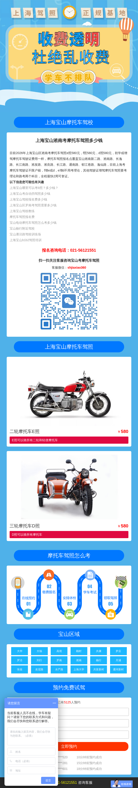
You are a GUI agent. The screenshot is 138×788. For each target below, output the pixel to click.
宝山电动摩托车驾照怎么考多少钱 (33, 222)
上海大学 (78, 669)
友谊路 (39, 669)
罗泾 (19, 660)
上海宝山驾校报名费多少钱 (28, 199)
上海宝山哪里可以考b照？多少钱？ (34, 188)
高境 (59, 651)
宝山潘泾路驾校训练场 (25, 234)
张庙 (19, 669)
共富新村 (98, 669)
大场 (39, 651)
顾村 (79, 651)
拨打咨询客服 (69, 782)
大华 (19, 651)
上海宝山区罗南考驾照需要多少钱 (33, 205)
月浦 (118, 660)
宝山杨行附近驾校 (22, 228)
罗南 (59, 660)
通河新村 (118, 669)
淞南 (79, 660)
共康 (98, 651)
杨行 (98, 660)
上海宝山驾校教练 (22, 211)
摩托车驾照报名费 (22, 217)
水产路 (59, 669)
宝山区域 (69, 634)
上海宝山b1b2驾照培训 (26, 240)
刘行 (39, 660)
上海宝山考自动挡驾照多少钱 (30, 193)
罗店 (118, 651)
